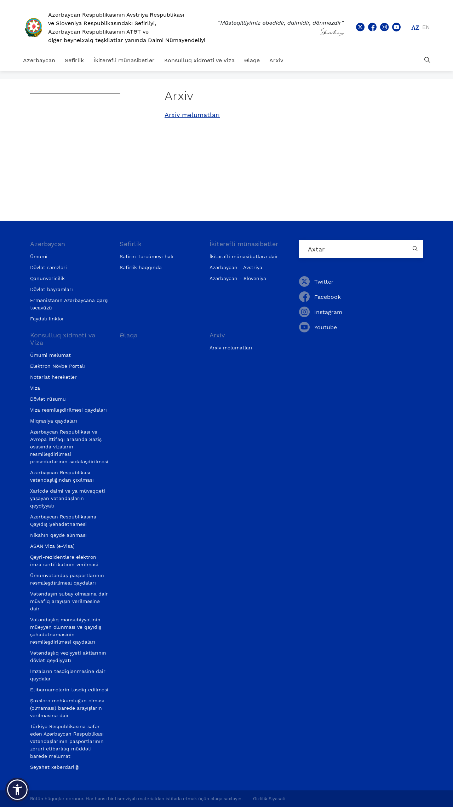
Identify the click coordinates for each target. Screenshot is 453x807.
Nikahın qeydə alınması (58, 535)
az (415, 27)
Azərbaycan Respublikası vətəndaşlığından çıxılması (62, 476)
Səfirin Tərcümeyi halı (146, 256)
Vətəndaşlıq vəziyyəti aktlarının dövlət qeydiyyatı (68, 656)
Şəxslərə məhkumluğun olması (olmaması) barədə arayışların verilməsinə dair (67, 708)
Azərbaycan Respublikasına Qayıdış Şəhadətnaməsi (63, 520)
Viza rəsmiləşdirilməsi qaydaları (68, 410)
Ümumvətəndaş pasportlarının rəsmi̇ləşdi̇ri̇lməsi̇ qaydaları (67, 579)
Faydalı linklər (47, 318)
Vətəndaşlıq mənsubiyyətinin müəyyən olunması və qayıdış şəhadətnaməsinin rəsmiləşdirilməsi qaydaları (65, 631)
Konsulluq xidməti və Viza (199, 60)
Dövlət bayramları (51, 289)
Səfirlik (74, 60)
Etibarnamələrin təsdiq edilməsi (69, 689)
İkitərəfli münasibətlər (124, 60)
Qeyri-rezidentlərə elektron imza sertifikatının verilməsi (64, 560)
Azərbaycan (39, 60)
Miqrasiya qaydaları (53, 421)
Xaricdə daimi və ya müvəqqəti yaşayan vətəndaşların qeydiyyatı (67, 498)
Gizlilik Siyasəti (269, 798)
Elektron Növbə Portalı (57, 366)
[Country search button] (416, 249)
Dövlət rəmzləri (48, 267)
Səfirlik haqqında (141, 267)
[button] (17, 789)
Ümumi (38, 256)
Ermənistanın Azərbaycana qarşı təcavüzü (69, 303)
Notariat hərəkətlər (53, 377)
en (426, 27)
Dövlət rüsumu (48, 399)
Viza (35, 388)
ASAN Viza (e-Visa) (52, 546)
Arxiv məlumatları (192, 115)
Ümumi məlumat (50, 355)
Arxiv (276, 60)
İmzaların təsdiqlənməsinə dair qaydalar (67, 674)
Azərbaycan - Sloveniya (238, 278)
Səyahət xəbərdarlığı (55, 767)
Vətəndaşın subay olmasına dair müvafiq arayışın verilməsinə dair (69, 601)
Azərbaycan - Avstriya (236, 267)
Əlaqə (252, 60)
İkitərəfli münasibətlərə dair (244, 256)
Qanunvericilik (47, 278)
